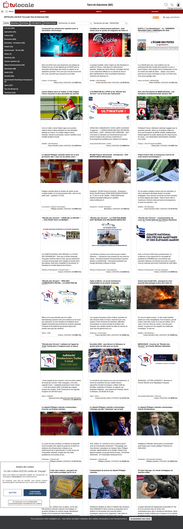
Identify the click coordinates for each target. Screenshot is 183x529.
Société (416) (9, 76)
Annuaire (155, 12)
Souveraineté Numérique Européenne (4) (18, 81)
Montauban (108, 191)
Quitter (12, 493)
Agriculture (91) (10, 32)
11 (98, 499)
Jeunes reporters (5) (11, 61)
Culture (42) (8, 35)
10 (95, 499)
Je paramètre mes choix (140, 519)
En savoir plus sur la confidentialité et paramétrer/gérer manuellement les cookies (25, 503)
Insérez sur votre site (169, 485)
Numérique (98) (10, 69)
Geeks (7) (7, 54)
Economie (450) (10, 39)
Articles (43, 12)
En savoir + (75, 511)
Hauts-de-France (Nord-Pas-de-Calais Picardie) (64, 362)
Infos (120, 509)
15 (111, 499)
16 (114, 499)
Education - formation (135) (14, 43)
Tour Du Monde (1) (11, 89)
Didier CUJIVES (154, 76)
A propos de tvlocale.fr (80, 514)
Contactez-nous (77, 509)
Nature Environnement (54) (14, 65)
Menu (11, 11)
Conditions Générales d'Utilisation (126, 511)
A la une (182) (9, 28)
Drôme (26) (155, 133)
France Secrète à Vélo (103, 76)
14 (107, 499)
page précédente (171, 17)
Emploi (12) (8, 47)
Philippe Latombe (57, 191)
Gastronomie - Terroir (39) (14, 50)
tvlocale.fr (32, 509)
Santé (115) (8, 72)
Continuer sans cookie (35, 493)
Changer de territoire (174, 8)
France (108, 133)
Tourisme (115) (9, 93)
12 (101, 499)
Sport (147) (8, 85)
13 (104, 499)
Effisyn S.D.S (58, 76)
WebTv (98, 12)
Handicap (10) (9, 58)
